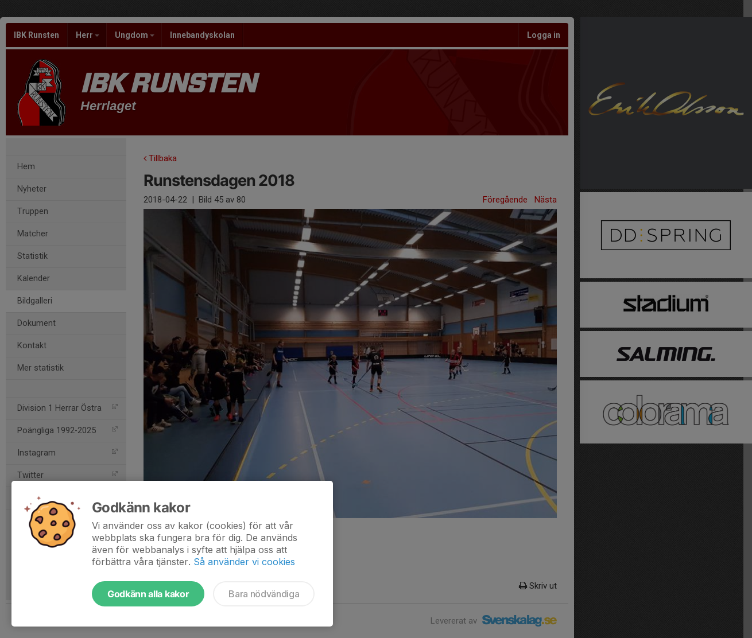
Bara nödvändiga (263, 594)
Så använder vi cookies (244, 561)
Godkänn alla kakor (148, 594)
